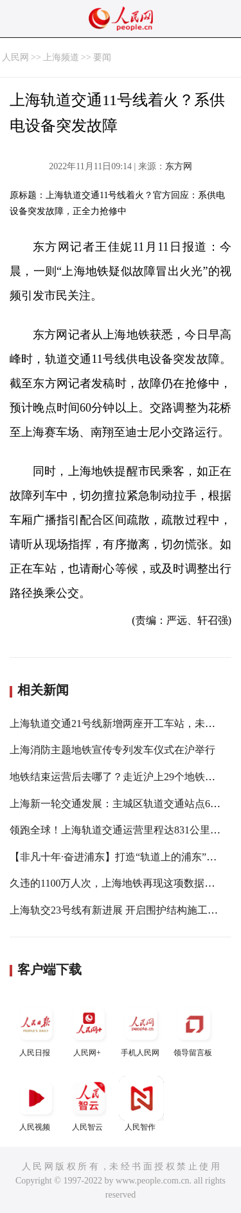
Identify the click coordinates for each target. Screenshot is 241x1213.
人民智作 (141, 1104)
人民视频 (35, 1104)
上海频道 (61, 57)
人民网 (15, 57)
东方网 (178, 166)
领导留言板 (194, 1029)
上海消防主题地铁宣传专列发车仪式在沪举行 (112, 749)
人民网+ (88, 1029)
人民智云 (88, 1104)
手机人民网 (141, 1029)
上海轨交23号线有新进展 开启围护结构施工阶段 (119, 910)
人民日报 (35, 1029)
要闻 (102, 57)
